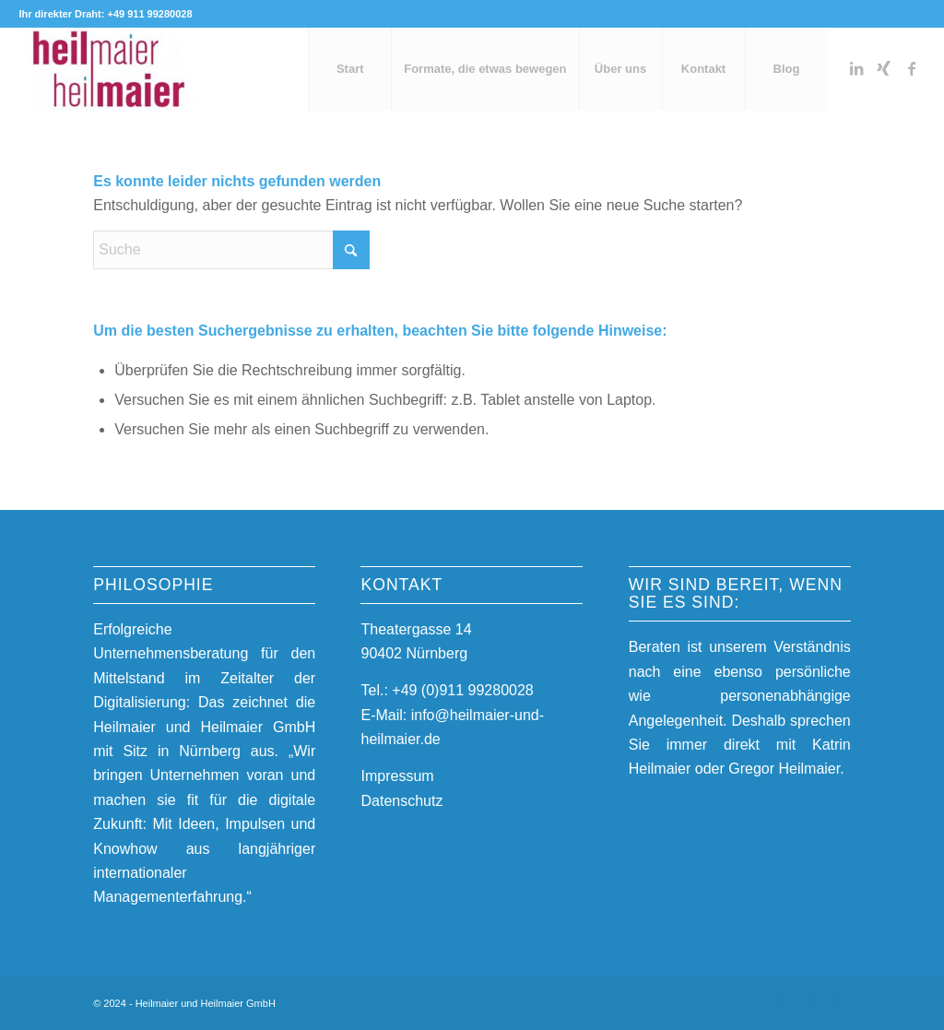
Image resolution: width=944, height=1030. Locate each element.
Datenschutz (401, 801)
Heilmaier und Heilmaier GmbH (206, 1003)
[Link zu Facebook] (912, 68)
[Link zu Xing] (884, 68)
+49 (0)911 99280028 (462, 690)
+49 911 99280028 (149, 13)
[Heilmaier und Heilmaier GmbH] (108, 69)
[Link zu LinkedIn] (856, 68)
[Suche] (231, 250)
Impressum (396, 776)
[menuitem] (349, 69)
